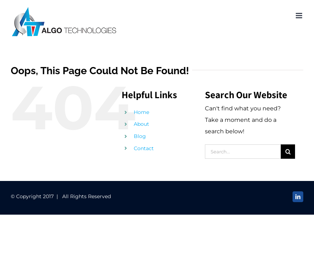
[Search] (288, 151)
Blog (140, 136)
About (141, 124)
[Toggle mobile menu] (299, 15)
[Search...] (243, 151)
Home (141, 112)
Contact (144, 148)
